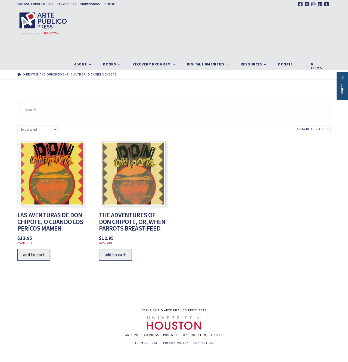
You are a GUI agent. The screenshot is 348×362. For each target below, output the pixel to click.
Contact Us (203, 343)
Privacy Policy (175, 343)
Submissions (90, 4)
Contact (110, 4)
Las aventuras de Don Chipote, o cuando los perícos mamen (50, 222)
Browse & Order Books (35, 4)
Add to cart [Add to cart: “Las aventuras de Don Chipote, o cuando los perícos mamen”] (34, 255)
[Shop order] (37, 129)
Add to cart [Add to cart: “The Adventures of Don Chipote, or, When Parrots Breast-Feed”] (115, 255)
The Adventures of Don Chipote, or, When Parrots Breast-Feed (132, 222)
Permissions (66, 4)
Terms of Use (146, 343)
